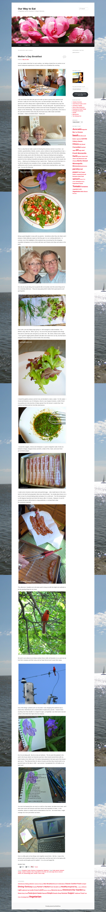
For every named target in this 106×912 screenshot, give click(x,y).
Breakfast (24, 870)
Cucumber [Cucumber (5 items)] (77, 147)
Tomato (35, 873)
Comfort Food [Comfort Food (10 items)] (76, 884)
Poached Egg (27, 873)
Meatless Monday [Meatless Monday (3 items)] (47, 890)
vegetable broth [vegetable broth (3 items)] (77, 189)
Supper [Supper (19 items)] (71, 893)
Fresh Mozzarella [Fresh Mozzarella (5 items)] (79, 153)
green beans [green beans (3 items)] (81, 156)
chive (32, 871)
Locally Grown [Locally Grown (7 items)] (33, 890)
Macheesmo (76, 114)
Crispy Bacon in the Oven (40, 871)
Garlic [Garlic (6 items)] (75, 156)
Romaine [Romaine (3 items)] (75, 176)
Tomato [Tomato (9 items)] (77, 186)
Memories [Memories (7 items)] (54, 890)
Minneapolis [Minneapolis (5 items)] (77, 163)
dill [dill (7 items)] (77, 150)
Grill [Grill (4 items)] (60, 887)
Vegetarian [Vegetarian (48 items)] (35, 896)
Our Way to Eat (27, 8)
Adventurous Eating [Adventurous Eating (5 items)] (23, 883)
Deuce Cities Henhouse (79, 107)
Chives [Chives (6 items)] (76, 144)
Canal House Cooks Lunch (79, 103)
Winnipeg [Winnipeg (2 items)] (75, 193)
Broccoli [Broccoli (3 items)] (83, 135)
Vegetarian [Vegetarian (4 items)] (76, 191)
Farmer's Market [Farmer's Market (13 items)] (43, 887)
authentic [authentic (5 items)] (31, 883)
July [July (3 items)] (77, 158)
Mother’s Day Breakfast (30, 56)
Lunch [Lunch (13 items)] (41, 890)
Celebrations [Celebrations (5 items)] (61, 883)
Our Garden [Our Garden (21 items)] (77, 890)
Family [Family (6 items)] (35, 887)
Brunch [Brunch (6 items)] (55, 883)
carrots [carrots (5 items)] (84, 139)
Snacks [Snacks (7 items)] (55, 893)
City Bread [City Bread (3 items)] (82, 144)
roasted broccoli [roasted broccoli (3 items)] (81, 174)
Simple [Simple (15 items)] (50, 893)
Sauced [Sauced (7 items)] (44, 893)
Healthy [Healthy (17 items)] (64, 887)
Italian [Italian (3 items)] (80, 886)
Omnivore (33, 870)
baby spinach (56, 870)
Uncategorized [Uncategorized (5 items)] (25, 897)
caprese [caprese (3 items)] (78, 139)
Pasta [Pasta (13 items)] (30, 893)
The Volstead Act (77, 116)
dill (47, 871)
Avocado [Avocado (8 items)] (77, 129)
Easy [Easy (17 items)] (30, 887)
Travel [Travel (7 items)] (82, 893)
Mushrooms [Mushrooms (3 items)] (83, 166)
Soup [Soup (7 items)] (59, 893)
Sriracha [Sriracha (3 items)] (78, 181)
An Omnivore (36, 45)
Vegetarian (46, 870)
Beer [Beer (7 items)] (45, 883)
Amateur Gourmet (77, 102)
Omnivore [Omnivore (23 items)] (67, 890)
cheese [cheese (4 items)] (79, 141)
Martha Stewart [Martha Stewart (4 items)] (82, 161)
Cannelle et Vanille (77, 105)
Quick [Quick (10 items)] (35, 893)
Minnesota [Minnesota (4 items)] (76, 166)
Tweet (36, 866)
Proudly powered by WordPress (52, 906)
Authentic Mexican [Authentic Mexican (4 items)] (38, 883)
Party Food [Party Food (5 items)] (25, 893)
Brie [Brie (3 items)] (79, 135)
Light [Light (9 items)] (19, 890)
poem (32, 873)
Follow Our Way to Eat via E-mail (80, 94)
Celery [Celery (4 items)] (75, 141)
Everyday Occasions (78, 110)
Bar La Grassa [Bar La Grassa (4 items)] (78, 132)
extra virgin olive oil (53, 871)
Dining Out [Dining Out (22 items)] (23, 887)
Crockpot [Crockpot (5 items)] (83, 883)
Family (29, 870)
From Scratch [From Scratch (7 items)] (54, 887)
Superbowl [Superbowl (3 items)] (76, 183)
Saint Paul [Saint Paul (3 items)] (81, 176)
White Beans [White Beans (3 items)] (84, 191)
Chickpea (28, 871)
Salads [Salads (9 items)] (39, 893)
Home (19, 45)
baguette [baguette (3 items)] (84, 129)
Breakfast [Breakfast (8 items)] (50, 884)
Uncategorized (39, 870)
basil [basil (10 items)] (75, 135)
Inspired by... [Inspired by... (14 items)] (73, 887)
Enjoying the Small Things (79, 109)
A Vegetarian (27, 45)
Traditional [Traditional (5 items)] (77, 893)
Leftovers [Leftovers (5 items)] (83, 887)
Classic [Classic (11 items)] (68, 884)
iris (22, 873)
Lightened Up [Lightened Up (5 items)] (25, 890)
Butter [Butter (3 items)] (74, 139)
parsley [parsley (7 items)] (76, 169)
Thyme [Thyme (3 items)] (81, 183)
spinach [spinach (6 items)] (76, 179)
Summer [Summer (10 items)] (64, 893)
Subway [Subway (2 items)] (82, 181)
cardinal (24, 871)
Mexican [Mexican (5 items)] (60, 890)
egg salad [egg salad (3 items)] (82, 150)
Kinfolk (74, 112)
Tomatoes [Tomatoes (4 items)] (84, 186)
